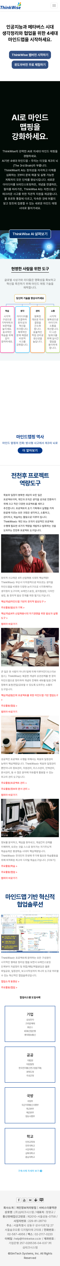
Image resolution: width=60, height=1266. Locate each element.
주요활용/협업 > (9, 705)
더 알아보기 (30, 450)
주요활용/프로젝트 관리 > (14, 782)
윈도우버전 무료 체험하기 (30, 65)
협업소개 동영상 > (10, 981)
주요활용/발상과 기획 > (13, 607)
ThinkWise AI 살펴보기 (30, 234)
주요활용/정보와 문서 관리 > (15, 788)
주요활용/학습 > (9, 866)
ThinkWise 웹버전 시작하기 (30, 55)
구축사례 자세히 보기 (30, 1170)
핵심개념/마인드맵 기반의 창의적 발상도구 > (23, 601)
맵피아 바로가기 (9, 624)
